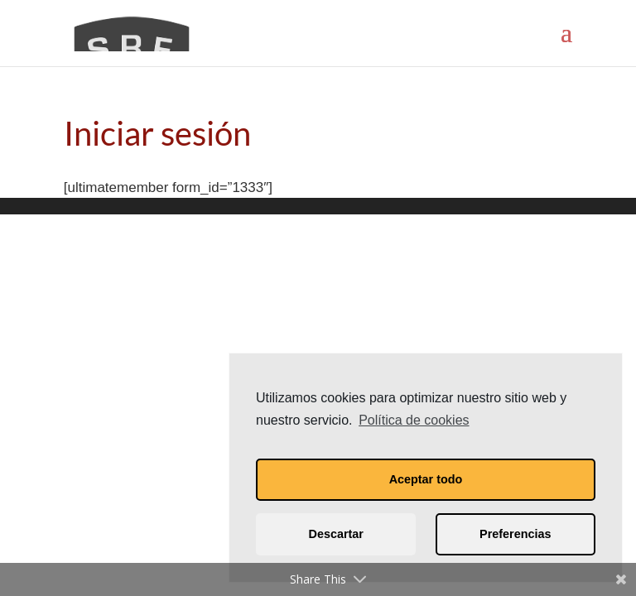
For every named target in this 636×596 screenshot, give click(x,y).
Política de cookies (414, 420)
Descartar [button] (336, 534)
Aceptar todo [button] (426, 479)
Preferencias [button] (515, 534)
